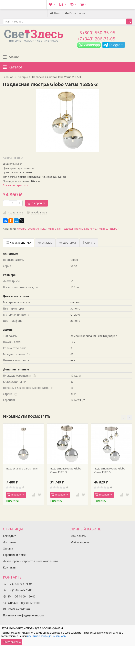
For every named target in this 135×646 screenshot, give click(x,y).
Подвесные (54, 228)
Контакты (9, 567)
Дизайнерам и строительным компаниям (30, 561)
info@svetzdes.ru (19, 609)
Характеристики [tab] (18, 242)
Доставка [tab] (67, 242)
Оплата (8, 548)
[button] (123, 417)
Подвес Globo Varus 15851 (22, 468)
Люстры (21, 228)
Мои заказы (78, 536)
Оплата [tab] (89, 242)
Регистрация (75, 13)
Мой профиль (79, 542)
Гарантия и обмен (15, 555)
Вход (55, 13)
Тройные (79, 228)
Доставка (9, 542)
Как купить (10, 536)
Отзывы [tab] (45, 242)
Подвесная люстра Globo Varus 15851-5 (109, 470)
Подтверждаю (12, 642)
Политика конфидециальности (23, 615)
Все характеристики (15, 185)
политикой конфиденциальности (47, 636)
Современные (36, 228)
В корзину (36, 203)
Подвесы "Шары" (108, 228)
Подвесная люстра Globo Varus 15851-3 (65, 470)
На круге (91, 228)
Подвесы (67, 228)
